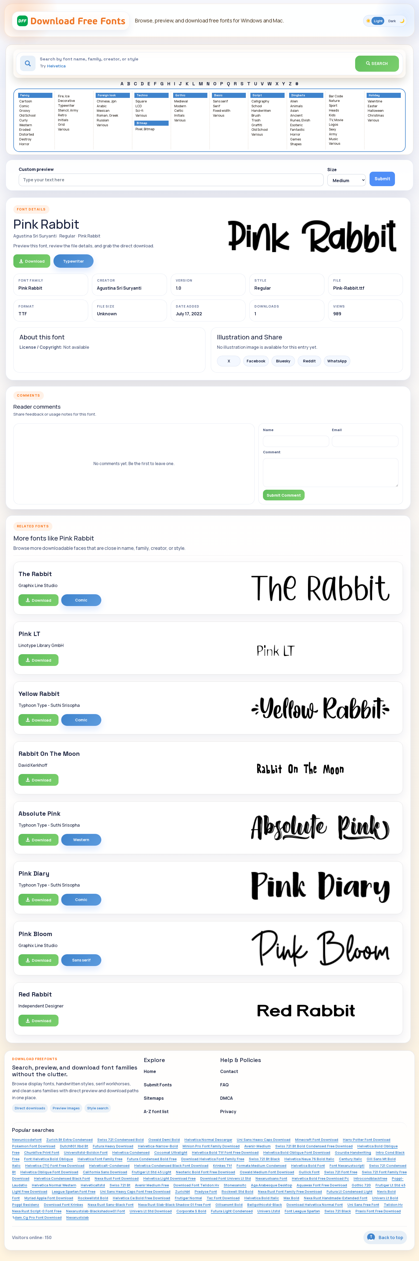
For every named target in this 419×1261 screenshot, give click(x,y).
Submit (382, 179)
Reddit (309, 360)
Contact (229, 1071)
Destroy (25, 139)
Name (268, 429)
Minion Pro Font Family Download (211, 1146)
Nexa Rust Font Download (117, 1178)
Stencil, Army (68, 111)
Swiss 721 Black (337, 1211)
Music (333, 139)
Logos (333, 125)
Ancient (296, 116)
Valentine (375, 101)
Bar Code (336, 96)
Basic (218, 95)
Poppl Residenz (25, 1204)
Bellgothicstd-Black (264, 1204)
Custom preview (36, 169)
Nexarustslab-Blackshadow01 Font (95, 1211)
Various (63, 130)
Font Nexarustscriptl (346, 1165)
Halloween (376, 111)
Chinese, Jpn (107, 101)
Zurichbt (182, 1191)
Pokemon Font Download (33, 1146)
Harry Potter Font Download (366, 1139)
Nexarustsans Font (271, 1178)
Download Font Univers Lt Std (225, 1178)
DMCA (226, 1098)
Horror (24, 144)
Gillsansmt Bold (229, 1204)
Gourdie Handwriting (353, 1152)
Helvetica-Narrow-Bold (158, 1146)
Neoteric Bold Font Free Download (205, 1172)
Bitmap (142, 123)
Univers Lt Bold (385, 1197)
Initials (63, 120)
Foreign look (107, 95)
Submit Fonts (158, 1085)
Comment (272, 452)
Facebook (256, 360)
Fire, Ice (63, 96)
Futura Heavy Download (113, 1146)
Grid (61, 125)
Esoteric (296, 125)
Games (295, 139)
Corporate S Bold (191, 1211)
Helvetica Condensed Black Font (62, 1178)
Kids (332, 115)
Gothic (180, 95)
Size (332, 169)
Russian (103, 120)
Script (257, 95)
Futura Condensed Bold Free (152, 1158)
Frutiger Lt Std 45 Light (151, 1172)
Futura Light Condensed (232, 1211)
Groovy (24, 111)
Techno (142, 95)
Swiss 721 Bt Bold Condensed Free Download (314, 1146)
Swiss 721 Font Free (340, 1172)
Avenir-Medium (257, 1146)
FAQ (224, 1085)
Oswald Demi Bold (164, 1139)
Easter (373, 106)
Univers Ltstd (268, 1211)
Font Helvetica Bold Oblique (48, 1158)
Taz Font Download (223, 1197)
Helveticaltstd (93, 1185)
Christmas (376, 116)
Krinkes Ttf (222, 1165)
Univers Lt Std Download (151, 1211)
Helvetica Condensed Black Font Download (171, 1165)
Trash (256, 120)
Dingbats (298, 95)
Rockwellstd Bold (93, 1197)
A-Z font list (156, 1111)
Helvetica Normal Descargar (208, 1139)
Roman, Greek (107, 116)
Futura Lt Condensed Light (350, 1191)
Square (141, 101)
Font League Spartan (302, 1211)
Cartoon (25, 101)
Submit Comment (284, 495)
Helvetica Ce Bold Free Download (141, 1197)
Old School (27, 116)
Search (377, 63)
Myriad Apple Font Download (48, 1197)
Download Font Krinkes (63, 1204)
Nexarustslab (77, 1217)
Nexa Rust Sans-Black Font (111, 1204)
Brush (256, 116)
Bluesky (283, 360)
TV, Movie (336, 120)
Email (337, 429)
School (256, 106)
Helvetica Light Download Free (169, 1178)
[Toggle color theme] (385, 21)
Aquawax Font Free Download (322, 1185)
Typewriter (66, 106)
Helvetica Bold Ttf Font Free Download (225, 1152)
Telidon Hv (393, 1204)
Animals (296, 106)
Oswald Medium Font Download (267, 1172)
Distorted (26, 135)
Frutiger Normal (188, 1197)
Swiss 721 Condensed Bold (120, 1139)
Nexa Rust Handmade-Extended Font (335, 1197)
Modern (180, 106)
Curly (23, 120)
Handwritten (261, 111)
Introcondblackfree (370, 1178)
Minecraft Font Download (316, 1139)
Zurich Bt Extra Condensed (69, 1139)
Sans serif (220, 101)
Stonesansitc (235, 1185)
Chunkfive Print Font (41, 1152)
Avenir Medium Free (152, 1185)
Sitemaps (154, 1098)
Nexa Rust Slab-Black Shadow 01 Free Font (174, 1204)
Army (333, 134)
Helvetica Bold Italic (261, 1197)
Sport (333, 106)
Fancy (24, 95)
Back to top (385, 1237)
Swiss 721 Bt (120, 1185)
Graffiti (256, 125)
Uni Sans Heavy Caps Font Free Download (135, 1191)
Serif (216, 106)
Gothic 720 (361, 1185)
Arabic (102, 106)
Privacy (228, 1111)
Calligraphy (260, 101)
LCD (138, 106)
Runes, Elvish (300, 120)
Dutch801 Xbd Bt (74, 1146)
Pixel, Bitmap (144, 129)
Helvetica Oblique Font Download (49, 1172)
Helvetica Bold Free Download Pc (320, 1178)
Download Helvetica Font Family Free (212, 1158)
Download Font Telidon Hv (196, 1185)
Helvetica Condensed (131, 1152)
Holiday (374, 95)
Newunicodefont (27, 1139)
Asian (294, 111)
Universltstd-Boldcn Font (86, 1152)
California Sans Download (105, 1172)
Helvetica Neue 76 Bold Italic (309, 1158)
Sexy (332, 130)
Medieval (181, 101)
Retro (62, 115)
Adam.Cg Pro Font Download (37, 1217)
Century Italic (350, 1158)
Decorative (66, 101)
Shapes (295, 144)
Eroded (24, 130)
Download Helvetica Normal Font (314, 1204)
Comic (24, 106)
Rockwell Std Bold (237, 1191)
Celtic (178, 111)
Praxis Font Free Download (378, 1211)
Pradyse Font (206, 1191)
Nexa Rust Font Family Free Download (290, 1191)
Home (150, 1071)
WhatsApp (337, 360)
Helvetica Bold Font (308, 1165)
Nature (334, 101)
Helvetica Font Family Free (99, 1158)
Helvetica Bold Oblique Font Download (296, 1152)
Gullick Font (309, 1172)
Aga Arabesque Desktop (271, 1185)
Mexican (103, 111)
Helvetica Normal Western (54, 1185)
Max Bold (291, 1197)
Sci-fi (139, 111)
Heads (334, 111)
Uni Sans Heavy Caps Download (263, 1139)
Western (25, 125)
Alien (294, 101)
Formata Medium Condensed (261, 1165)
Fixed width (221, 111)
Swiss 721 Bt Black (264, 1158)
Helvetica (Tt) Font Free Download (54, 1165)
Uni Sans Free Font (363, 1204)
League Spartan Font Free (73, 1191)
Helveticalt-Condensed (109, 1165)
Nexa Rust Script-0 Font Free (36, 1211)
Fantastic (297, 130)
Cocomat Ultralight (170, 1152)
